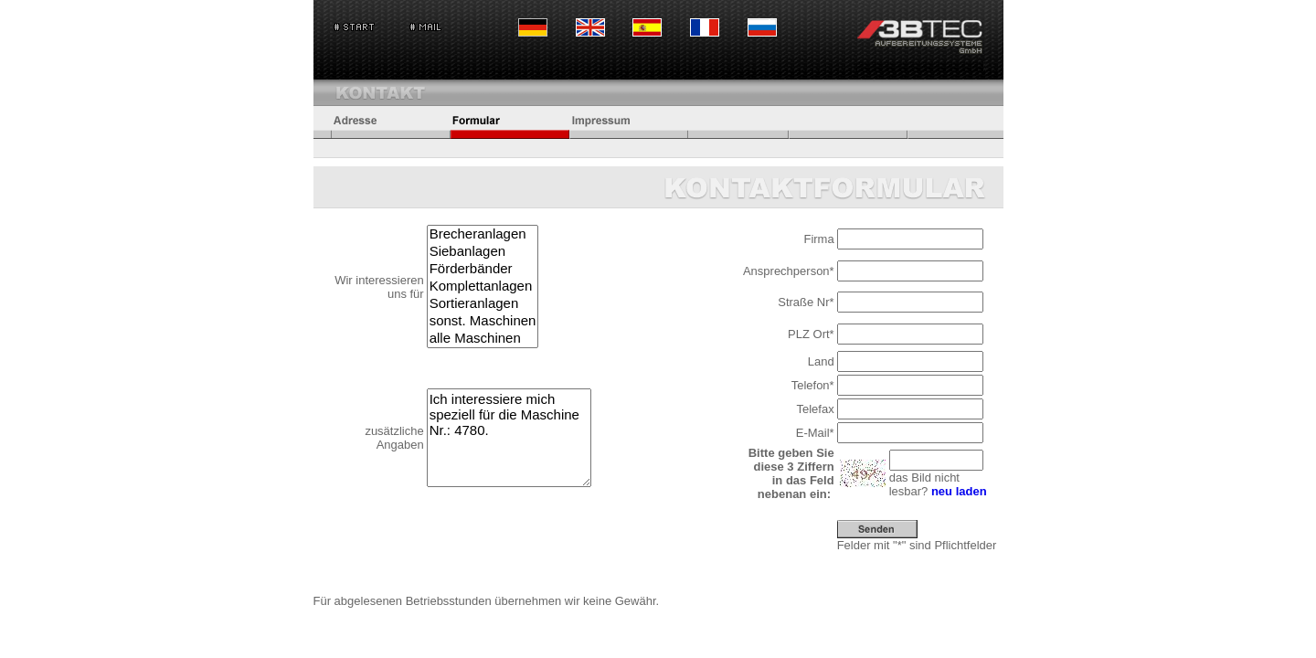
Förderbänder (483, 269)
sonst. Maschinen (483, 321)
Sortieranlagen (483, 304)
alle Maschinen (483, 338)
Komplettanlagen (483, 286)
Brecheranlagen (483, 234)
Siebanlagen (483, 251)
